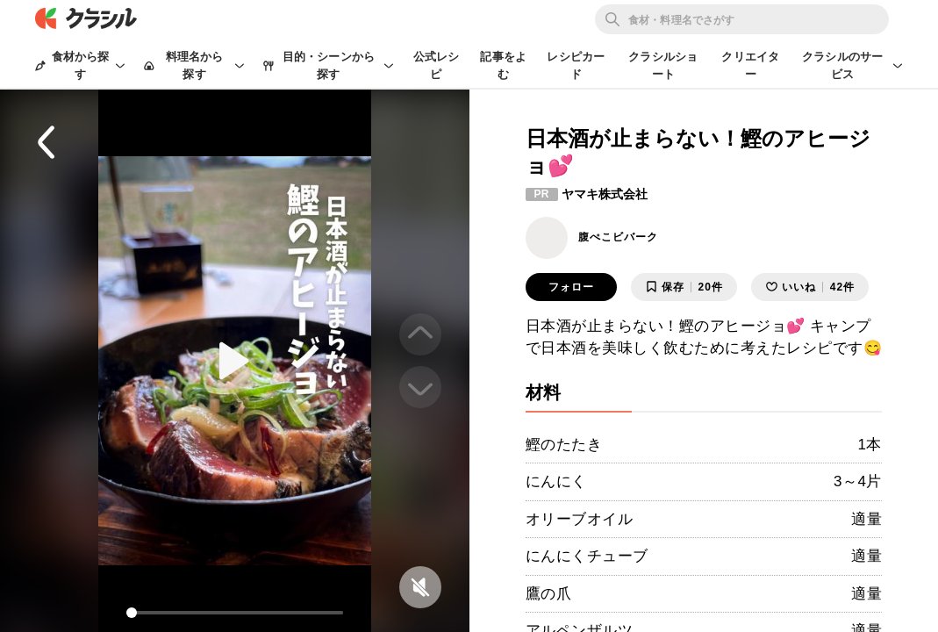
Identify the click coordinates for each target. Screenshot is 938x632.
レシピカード (576, 65)
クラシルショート (663, 65)
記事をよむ (503, 65)
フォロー (571, 287)
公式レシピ (436, 65)
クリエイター (750, 65)
